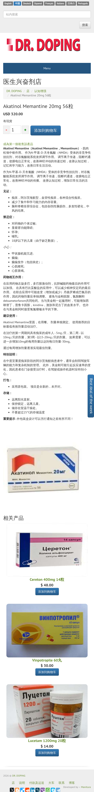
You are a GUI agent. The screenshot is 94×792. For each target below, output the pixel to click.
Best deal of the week (91, 396)
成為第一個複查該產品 (18, 144)
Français (49, 3)
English (8, 3)
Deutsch (27, 3)
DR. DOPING (18, 775)
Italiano (60, 3)
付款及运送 (36, 783)
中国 (17, 3)
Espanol (38, 3)
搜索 (85, 25)
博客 (72, 783)
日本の (71, 3)
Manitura (86, 787)
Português (83, 3)
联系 (62, 783)
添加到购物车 (45, 130)
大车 (51, 783)
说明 (22, 783)
